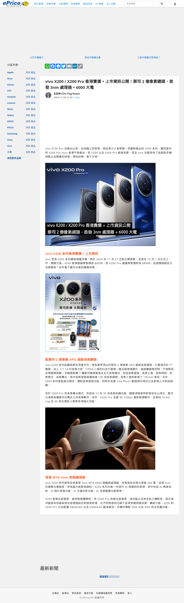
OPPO (10, 121)
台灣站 (55, 593)
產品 (33, 72)
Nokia (10, 115)
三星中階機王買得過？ (148, 57)
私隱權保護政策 (104, 593)
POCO (10, 127)
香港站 (65, 593)
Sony (10, 139)
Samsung (12, 133)
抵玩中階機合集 (93, 57)
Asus (9, 78)
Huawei (11, 96)
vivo (9, 145)
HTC (9, 90)
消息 (28, 72)
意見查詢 (76, 593)
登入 (129, 593)
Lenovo (11, 102)
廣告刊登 (88, 593)
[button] (175, 4)
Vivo (77, 97)
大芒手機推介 (37, 57)
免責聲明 (119, 593)
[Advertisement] (109, 122)
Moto (10, 109)
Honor (10, 84)
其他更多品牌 (14, 158)
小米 (9, 151)
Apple (10, 72)
